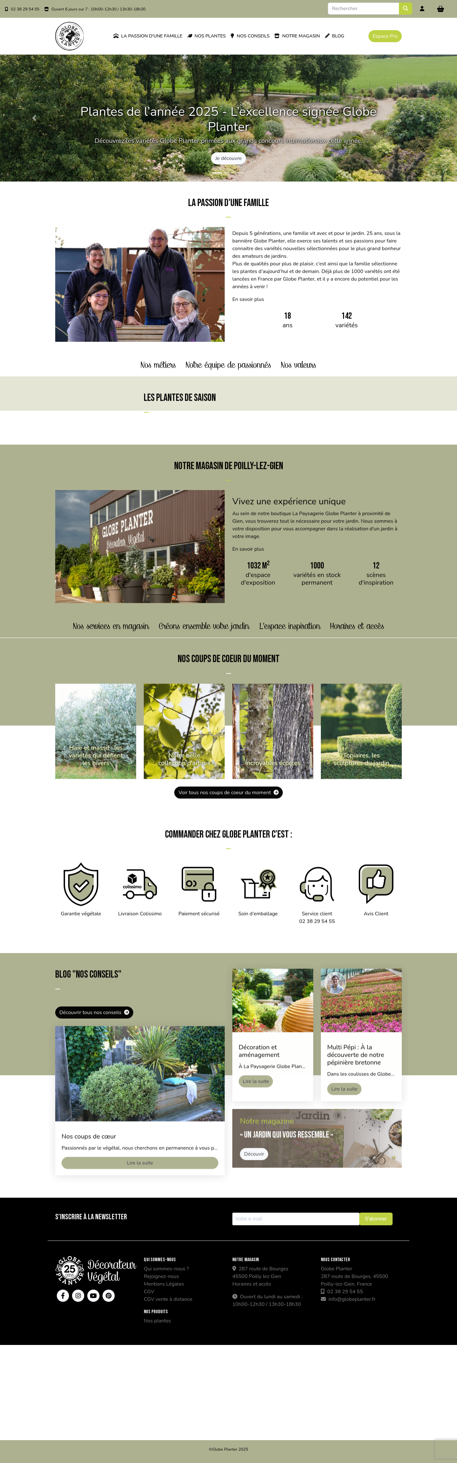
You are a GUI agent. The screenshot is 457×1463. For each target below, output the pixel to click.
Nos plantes (157, 1320)
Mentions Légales (164, 1284)
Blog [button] (334, 36)
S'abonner (376, 1219)
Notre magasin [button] (297, 36)
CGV (149, 1291)
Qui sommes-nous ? (166, 1268)
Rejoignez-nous (161, 1276)
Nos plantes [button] (207, 36)
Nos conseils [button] (250, 36)
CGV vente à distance (168, 1299)
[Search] (363, 9)
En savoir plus (248, 330)
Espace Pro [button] (385, 36)
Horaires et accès (251, 1284)
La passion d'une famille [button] (147, 36)
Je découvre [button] (228, 158)
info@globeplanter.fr (348, 1299)
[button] (34, 118)
